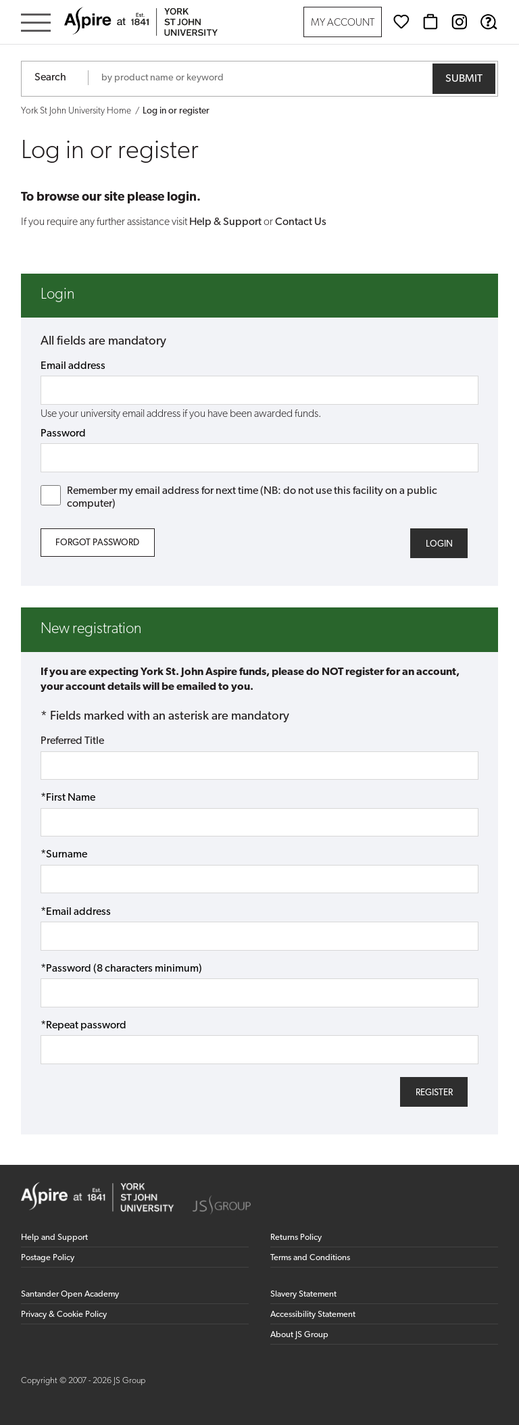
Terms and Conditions (310, 1257)
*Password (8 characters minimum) (121, 969)
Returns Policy (296, 1237)
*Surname (64, 854)
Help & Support (225, 222)
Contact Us (300, 222)
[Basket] (430, 21)
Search (50, 77)
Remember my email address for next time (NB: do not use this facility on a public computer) (239, 497)
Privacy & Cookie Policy (64, 1314)
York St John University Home (76, 111)
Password (63, 433)
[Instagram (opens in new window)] (459, 21)
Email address (73, 366)
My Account (342, 23)
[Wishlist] (401, 21)
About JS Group (299, 1334)
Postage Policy (47, 1257)
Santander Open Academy (70, 1294)
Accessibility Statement (312, 1314)
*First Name (68, 798)
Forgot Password (97, 543)
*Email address (76, 912)
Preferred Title (72, 741)
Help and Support (54, 1237)
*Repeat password (83, 1025)
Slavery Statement (303, 1294)
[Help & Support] (488, 21)
